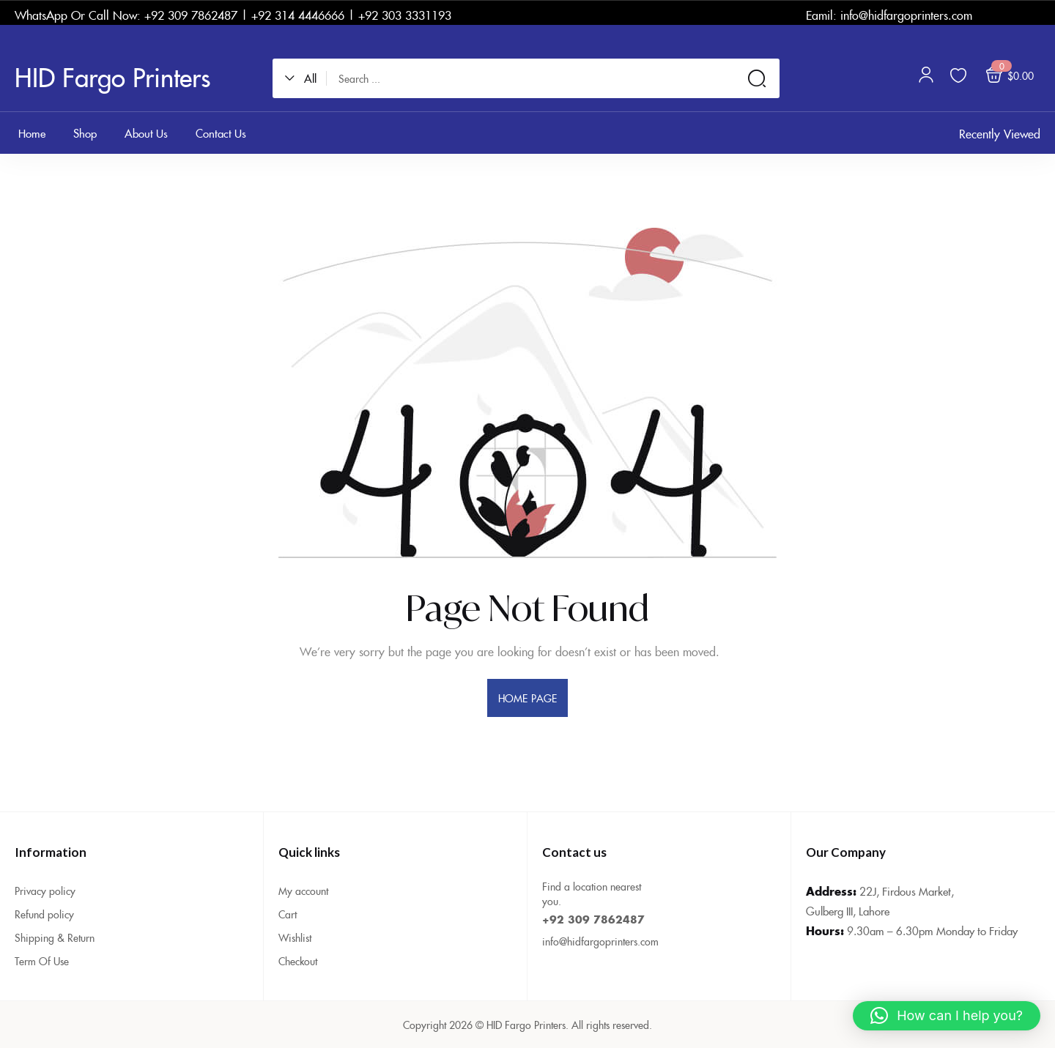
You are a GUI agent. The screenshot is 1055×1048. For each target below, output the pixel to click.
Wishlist (294, 937)
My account (303, 890)
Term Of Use (42, 961)
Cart (287, 914)
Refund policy (44, 914)
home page (527, 698)
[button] (305, 78)
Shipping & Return (55, 937)
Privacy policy (45, 890)
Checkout (297, 961)
